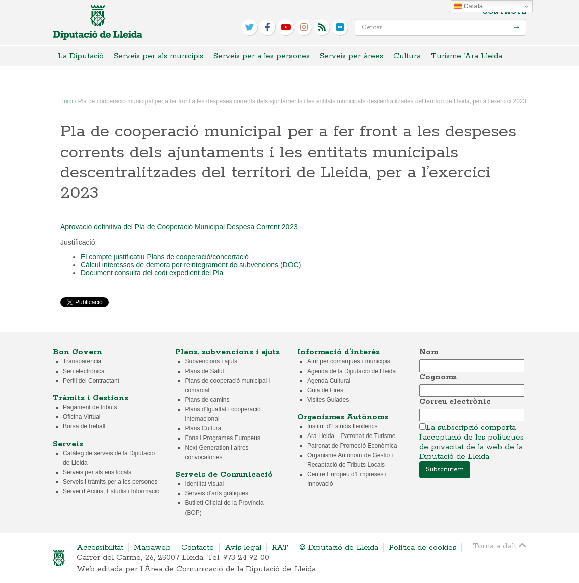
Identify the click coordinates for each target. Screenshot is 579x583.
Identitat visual (204, 483)
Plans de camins (207, 399)
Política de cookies (422, 547)
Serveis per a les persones (261, 56)
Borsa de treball (84, 426)
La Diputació (81, 56)
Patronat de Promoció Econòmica (352, 445)
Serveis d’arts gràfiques (216, 493)
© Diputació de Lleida (338, 547)
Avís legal (243, 547)
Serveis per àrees (351, 56)
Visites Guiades (328, 399)
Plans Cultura (203, 428)
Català (468, 6)
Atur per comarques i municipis (348, 361)
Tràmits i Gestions (90, 398)
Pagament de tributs (90, 407)
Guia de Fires (325, 390)
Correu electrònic (455, 401)
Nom (428, 352)
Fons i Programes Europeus (222, 438)
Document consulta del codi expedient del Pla (152, 273)
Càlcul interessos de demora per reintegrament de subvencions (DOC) (193, 265)
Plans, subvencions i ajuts (227, 352)
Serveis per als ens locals (97, 472)
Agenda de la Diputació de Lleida (351, 371)
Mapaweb (152, 547)
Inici (67, 101)
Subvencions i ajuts (211, 361)
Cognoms (438, 377)
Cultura (407, 56)
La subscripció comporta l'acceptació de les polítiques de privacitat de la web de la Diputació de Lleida (471, 442)
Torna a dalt (499, 545)
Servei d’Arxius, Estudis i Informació (111, 491)
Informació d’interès (338, 352)
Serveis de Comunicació (224, 474)
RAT (280, 547)
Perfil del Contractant (91, 380)
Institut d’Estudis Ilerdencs (342, 426)
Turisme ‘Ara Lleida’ (467, 56)
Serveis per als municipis (158, 56)
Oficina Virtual (81, 416)
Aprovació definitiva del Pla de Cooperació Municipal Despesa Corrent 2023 (179, 227)
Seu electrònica (84, 371)
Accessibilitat (100, 547)
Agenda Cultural (328, 380)
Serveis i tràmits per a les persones (110, 481)
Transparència (82, 361)
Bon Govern (77, 352)
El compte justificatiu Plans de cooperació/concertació (165, 257)
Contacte (504, 12)
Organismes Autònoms (342, 417)
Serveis (68, 444)
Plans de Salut (204, 371)
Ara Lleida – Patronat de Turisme (351, 436)
